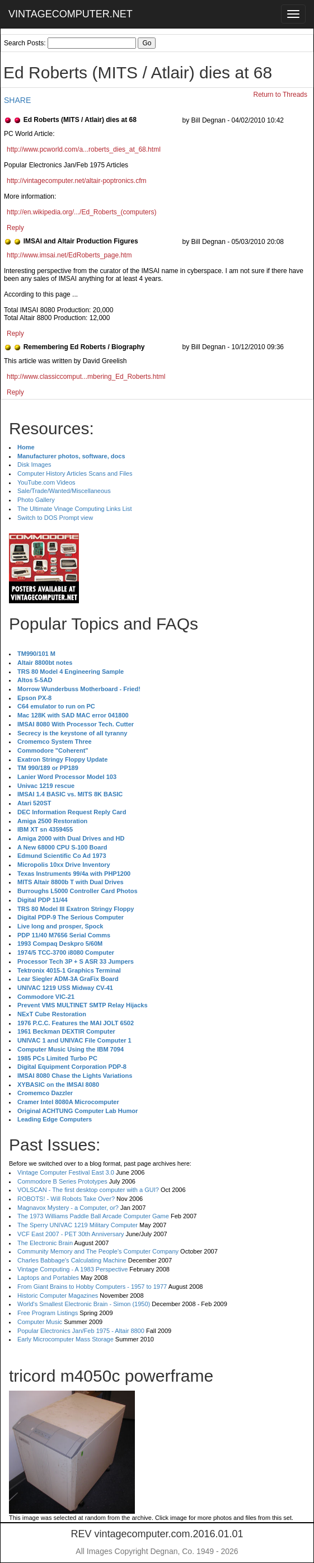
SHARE (17, 100)
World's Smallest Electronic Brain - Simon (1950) (83, 1304)
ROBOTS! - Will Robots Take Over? (66, 1198)
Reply (15, 228)
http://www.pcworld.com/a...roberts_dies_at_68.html (84, 149)
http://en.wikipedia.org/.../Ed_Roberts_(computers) (81, 212)
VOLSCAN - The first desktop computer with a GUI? (88, 1189)
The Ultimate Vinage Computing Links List (74, 508)
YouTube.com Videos (46, 482)
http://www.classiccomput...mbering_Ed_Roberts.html (86, 377)
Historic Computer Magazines (57, 1295)
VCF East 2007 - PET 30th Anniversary (70, 1234)
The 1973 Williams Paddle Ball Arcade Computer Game (93, 1216)
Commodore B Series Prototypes (62, 1181)
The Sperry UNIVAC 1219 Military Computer (77, 1225)
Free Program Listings (47, 1312)
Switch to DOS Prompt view (55, 517)
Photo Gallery (36, 499)
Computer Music (39, 1321)
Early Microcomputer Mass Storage (65, 1339)
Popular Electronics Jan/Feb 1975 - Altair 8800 (80, 1330)
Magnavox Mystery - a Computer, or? (68, 1207)
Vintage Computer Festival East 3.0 (65, 1172)
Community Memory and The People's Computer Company (98, 1251)
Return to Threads (281, 94)
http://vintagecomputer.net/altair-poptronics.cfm (76, 181)
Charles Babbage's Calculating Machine (71, 1260)
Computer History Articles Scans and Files (74, 473)
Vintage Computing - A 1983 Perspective (72, 1269)
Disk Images (34, 464)
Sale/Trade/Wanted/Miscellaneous (64, 490)
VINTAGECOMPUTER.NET (70, 14)
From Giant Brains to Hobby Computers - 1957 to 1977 (92, 1286)
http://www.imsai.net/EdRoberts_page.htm (69, 255)
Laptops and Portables (48, 1277)
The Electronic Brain (45, 1243)
